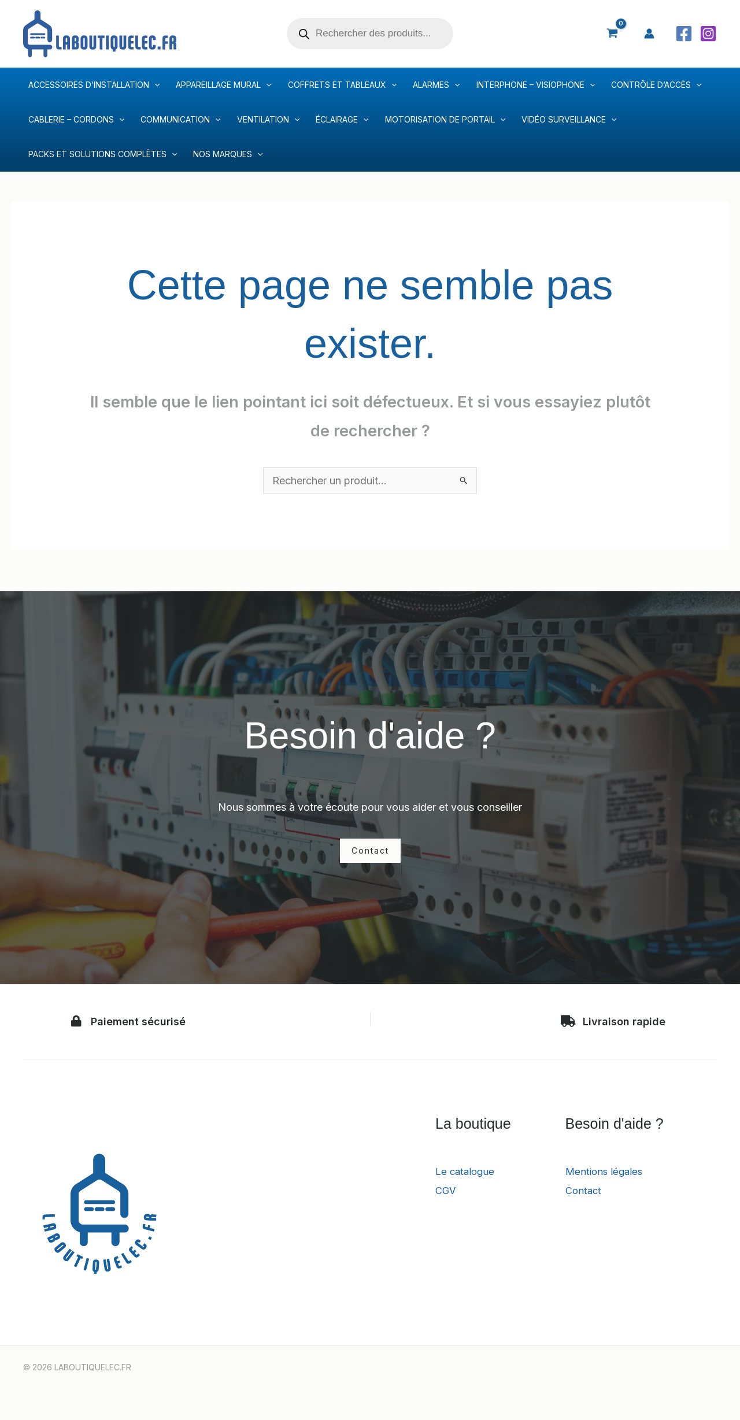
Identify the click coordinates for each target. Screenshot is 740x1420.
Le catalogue (466, 1171)
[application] (154, 85)
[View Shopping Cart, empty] (612, 33)
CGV (446, 1190)
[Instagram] (708, 33)
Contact (584, 1190)
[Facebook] (684, 33)
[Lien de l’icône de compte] (649, 33)
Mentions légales (605, 1171)
